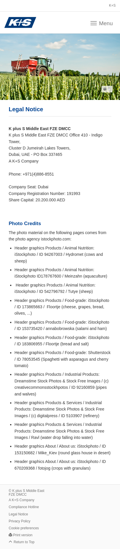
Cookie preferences (24, 528)
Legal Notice (18, 514)
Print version (22, 535)
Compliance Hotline (24, 507)
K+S (112, 5)
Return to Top (24, 542)
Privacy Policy (19, 521)
